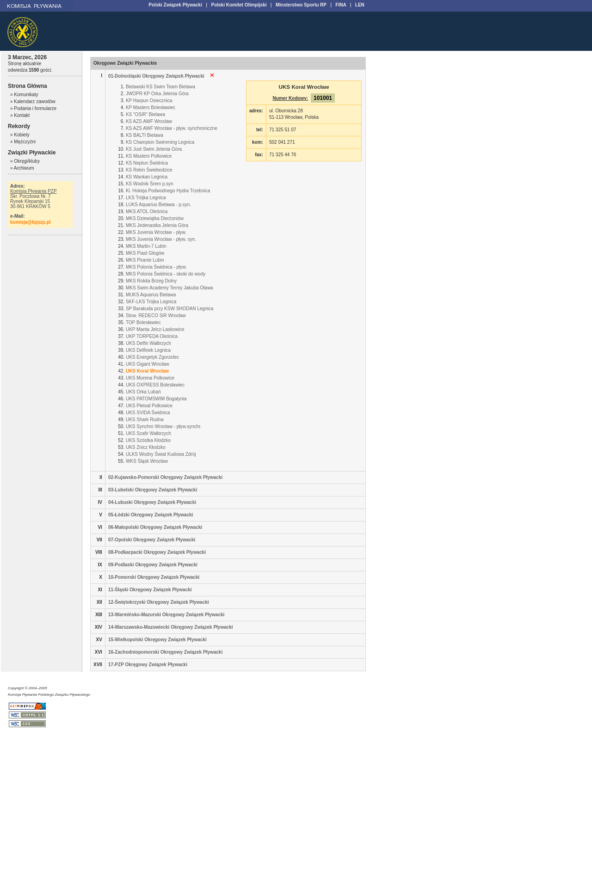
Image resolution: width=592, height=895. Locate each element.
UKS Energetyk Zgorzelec (152, 357)
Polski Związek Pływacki (175, 4)
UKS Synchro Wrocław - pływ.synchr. (164, 426)
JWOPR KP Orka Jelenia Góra (157, 93)
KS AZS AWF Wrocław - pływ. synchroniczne (171, 128)
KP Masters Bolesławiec (150, 107)
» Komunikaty (24, 94)
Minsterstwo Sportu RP (301, 4)
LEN (359, 4)
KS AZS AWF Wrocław (149, 121)
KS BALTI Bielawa (144, 135)
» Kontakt (20, 115)
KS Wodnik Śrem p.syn (149, 183)
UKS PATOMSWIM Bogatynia (156, 398)
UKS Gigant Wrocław (147, 364)
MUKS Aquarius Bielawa (151, 294)
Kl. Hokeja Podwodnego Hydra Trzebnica (168, 190)
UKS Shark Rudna (145, 419)
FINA (340, 4)
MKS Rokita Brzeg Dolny (151, 280)
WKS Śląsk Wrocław (147, 461)
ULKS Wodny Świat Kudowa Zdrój (161, 454)
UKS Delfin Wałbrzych (148, 343)
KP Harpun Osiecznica (149, 100)
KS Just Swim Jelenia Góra (154, 149)
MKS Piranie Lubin (145, 260)
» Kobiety (20, 134)
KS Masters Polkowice (149, 156)
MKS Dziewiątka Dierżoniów (155, 218)
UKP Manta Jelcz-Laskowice (155, 329)
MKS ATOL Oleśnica (146, 211)
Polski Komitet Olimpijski (238, 4)
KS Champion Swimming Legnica (160, 142)
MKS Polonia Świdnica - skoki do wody (165, 273)
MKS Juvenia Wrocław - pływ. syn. (161, 239)
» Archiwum (22, 168)
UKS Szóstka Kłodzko (148, 440)
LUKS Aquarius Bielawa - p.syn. (158, 204)
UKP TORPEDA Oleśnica (152, 336)
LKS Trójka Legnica (146, 197)
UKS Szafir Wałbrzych (148, 433)
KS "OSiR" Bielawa (145, 114)
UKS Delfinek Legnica (148, 350)
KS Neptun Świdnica (147, 163)
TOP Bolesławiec (143, 322)
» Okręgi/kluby (25, 161)
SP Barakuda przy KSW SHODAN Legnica (169, 308)
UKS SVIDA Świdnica (148, 412)
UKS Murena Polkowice (150, 377)
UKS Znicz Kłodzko (146, 447)
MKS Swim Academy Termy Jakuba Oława (169, 287)
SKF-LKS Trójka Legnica (151, 301)
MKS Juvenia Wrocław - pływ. (156, 232)
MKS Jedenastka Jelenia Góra (157, 225)
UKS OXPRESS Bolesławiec (155, 384)
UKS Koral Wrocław (147, 371)
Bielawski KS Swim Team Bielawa (160, 86)
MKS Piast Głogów (145, 253)
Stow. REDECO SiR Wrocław (156, 315)
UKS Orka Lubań (143, 391)
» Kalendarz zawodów (33, 101)
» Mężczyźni (23, 141)
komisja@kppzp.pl (30, 222)
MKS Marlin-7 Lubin (146, 246)
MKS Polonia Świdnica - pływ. (156, 267)
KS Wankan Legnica (146, 176)
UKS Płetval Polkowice (149, 405)
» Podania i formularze (33, 108)
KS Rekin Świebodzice (149, 169)
